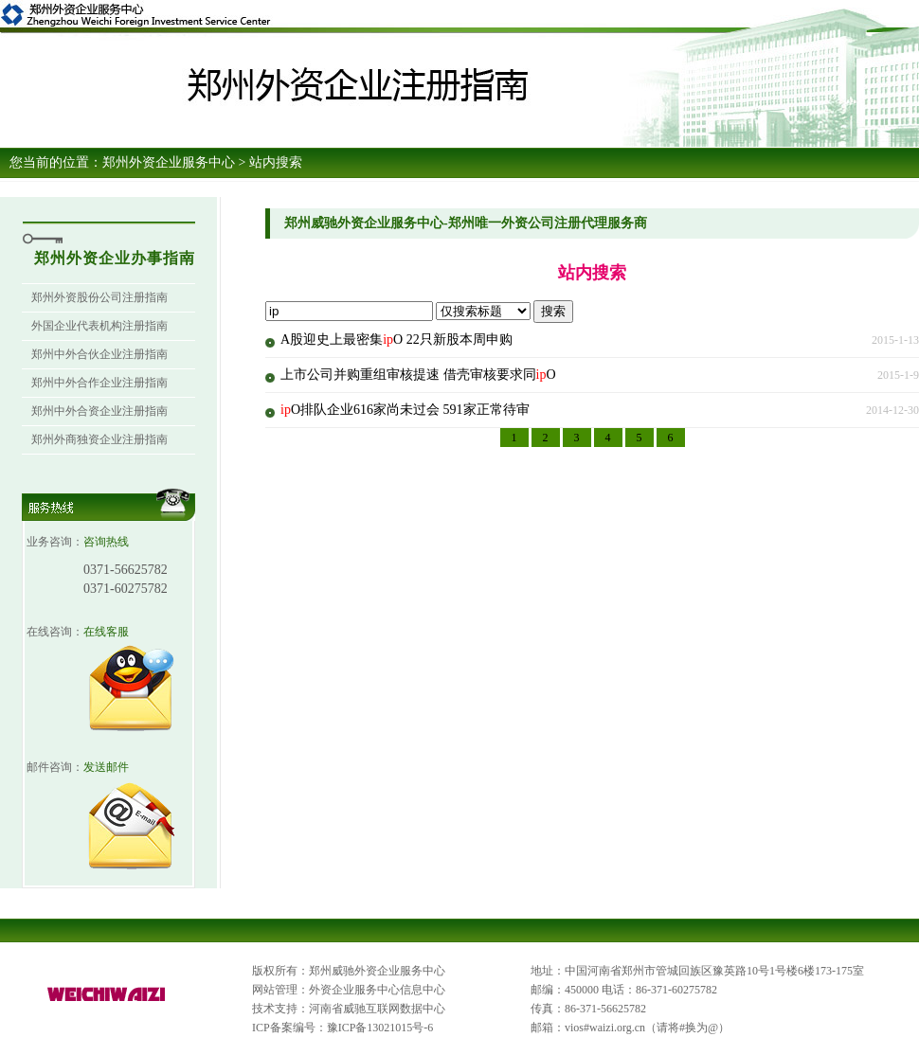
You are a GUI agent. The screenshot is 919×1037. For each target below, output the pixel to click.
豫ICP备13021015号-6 (380, 1027)
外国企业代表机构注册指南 (99, 325)
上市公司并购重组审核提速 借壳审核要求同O (418, 374)
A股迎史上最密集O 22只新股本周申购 (396, 339)
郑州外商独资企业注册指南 (99, 439)
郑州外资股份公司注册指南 (99, 297)
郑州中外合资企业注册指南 (99, 411)
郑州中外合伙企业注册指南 (99, 354)
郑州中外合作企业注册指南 (99, 382)
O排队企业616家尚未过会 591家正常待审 (405, 409)
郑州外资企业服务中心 (168, 162)
